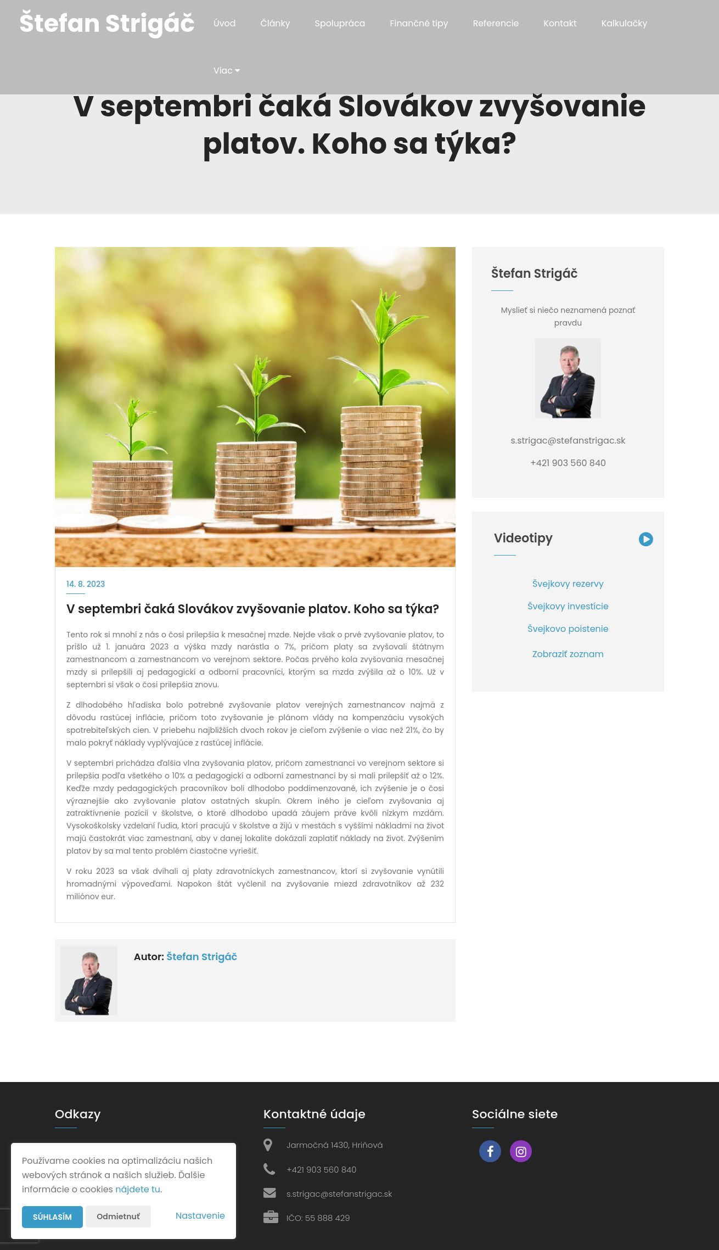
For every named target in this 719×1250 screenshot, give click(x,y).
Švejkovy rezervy (568, 584)
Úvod (225, 23)
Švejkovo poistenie (567, 629)
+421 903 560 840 (321, 1169)
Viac (227, 70)
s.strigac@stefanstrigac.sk (339, 1193)
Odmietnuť (118, 1216)
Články (276, 23)
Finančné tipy (420, 23)
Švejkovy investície (568, 606)
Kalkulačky (627, 23)
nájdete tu (137, 1189)
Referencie (497, 23)
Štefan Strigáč (201, 956)
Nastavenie (200, 1215)
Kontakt (562, 23)
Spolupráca (340, 23)
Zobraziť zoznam (568, 654)
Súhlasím (52, 1217)
